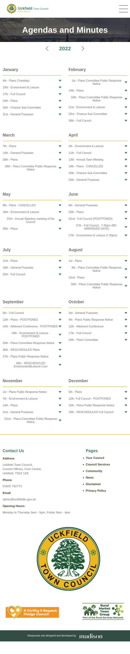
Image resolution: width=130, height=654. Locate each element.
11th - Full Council (80, 152)
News (90, 477)
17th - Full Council (14, 94)
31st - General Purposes (18, 114)
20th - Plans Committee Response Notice (28, 343)
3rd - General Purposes (83, 312)
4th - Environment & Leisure (86, 146)
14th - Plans (76, 90)
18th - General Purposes (18, 267)
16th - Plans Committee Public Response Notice (96, 99)
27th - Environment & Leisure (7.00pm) (93, 235)
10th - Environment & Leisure (21, 87)
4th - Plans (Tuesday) (16, 80)
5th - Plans (75, 391)
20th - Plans (76, 212)
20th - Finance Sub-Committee (88, 173)
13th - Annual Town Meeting (86, 159)
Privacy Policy (96, 490)
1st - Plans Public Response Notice (25, 391)
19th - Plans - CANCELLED (86, 166)
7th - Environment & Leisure (20, 398)
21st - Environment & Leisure (87, 107)
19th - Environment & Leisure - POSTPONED (30, 335)
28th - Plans (10, 159)
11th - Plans (10, 260)
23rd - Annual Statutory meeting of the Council (31, 220)
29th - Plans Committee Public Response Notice (31, 168)
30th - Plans (10, 228)
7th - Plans (9, 146)
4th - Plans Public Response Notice (91, 319)
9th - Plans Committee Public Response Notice (97, 269)
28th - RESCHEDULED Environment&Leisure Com (31, 365)
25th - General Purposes (84, 179)
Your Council (95, 457)
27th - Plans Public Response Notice (26, 356)
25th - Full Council (14, 274)
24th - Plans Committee (83, 339)
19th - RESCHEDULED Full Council (91, 412)
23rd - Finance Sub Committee (88, 113)
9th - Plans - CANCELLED (19, 205)
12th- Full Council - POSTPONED (90, 398)
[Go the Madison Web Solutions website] (90, 635)
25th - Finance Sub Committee (22, 107)
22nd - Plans (76, 277)
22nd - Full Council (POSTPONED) (91, 218)
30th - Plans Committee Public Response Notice (96, 286)
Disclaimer (93, 484)
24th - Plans (10, 100)
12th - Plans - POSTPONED (20, 319)
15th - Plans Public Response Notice (91, 405)
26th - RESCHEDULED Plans (21, 349)
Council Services (98, 464)
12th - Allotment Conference (86, 326)
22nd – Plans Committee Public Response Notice (30, 420)
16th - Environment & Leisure (21, 212)
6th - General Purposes (83, 205)
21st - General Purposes (18, 412)
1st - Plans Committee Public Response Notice (97, 82)
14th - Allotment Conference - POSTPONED (30, 326)
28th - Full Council (80, 120)
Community (94, 471)
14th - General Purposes (18, 152)
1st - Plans (75, 260)
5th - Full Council (13, 312)
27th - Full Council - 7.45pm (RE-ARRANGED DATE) (96, 227)
